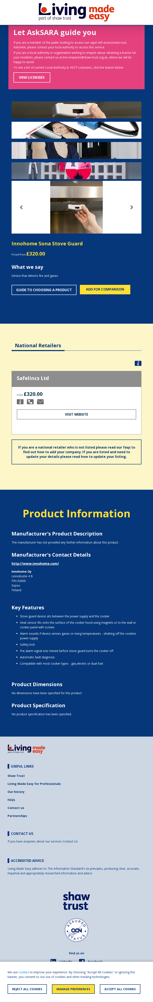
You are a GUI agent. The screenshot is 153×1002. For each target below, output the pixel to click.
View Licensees (32, 77)
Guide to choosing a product (44, 290)
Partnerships (17, 816)
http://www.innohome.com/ (35, 563)
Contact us (16, 808)
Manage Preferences (73, 989)
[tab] (38, 342)
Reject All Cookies (27, 989)
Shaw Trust (16, 776)
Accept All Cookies (120, 989)
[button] (21, 207)
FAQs (11, 800)
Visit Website (76, 414)
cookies (23, 972)
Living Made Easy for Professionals (34, 784)
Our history (16, 792)
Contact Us (70, 841)
